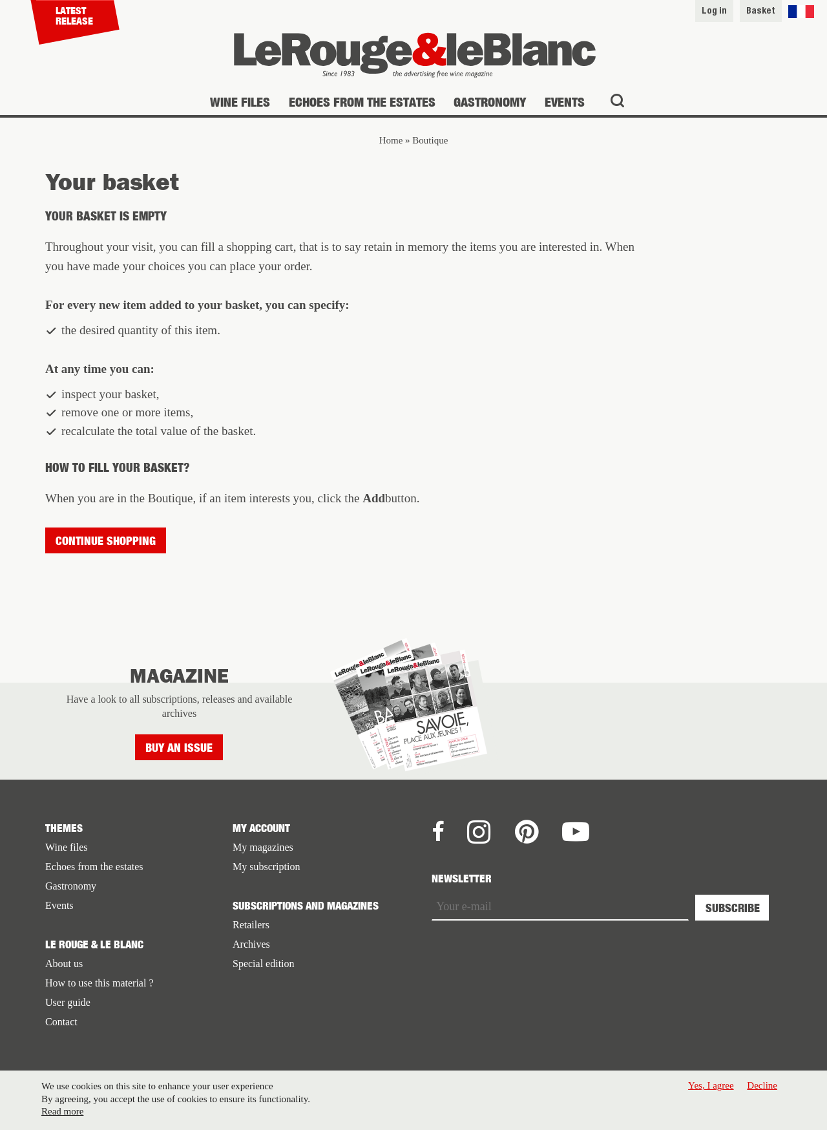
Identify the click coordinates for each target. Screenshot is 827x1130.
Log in (714, 10)
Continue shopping (106, 540)
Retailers (251, 924)
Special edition (264, 963)
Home (391, 140)
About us (64, 963)
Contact (61, 1021)
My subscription (266, 866)
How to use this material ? (99, 982)
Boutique (430, 140)
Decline (762, 1088)
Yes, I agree (711, 1088)
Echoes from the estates (362, 102)
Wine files (240, 102)
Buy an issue (179, 747)
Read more (62, 1114)
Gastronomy (490, 102)
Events (565, 102)
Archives (251, 944)
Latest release (74, 15)
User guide (67, 1002)
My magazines (263, 847)
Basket (760, 10)
